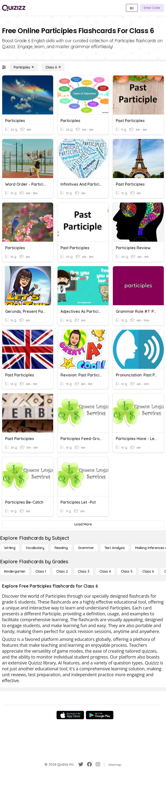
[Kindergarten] (14, 571)
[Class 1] (40, 571)
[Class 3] (83, 571)
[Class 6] (53, 67)
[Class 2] (62, 571)
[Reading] (61, 548)
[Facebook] (89, 764)
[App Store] (70, 715)
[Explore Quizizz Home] (13, 8)
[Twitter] (80, 764)
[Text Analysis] (114, 548)
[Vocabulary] (35, 548)
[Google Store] (99, 715)
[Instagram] (98, 764)
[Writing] (10, 548)
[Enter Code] (152, 8)
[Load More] (83, 524)
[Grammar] (86, 548)
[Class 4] (105, 571)
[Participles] (24, 67)
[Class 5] (126, 571)
